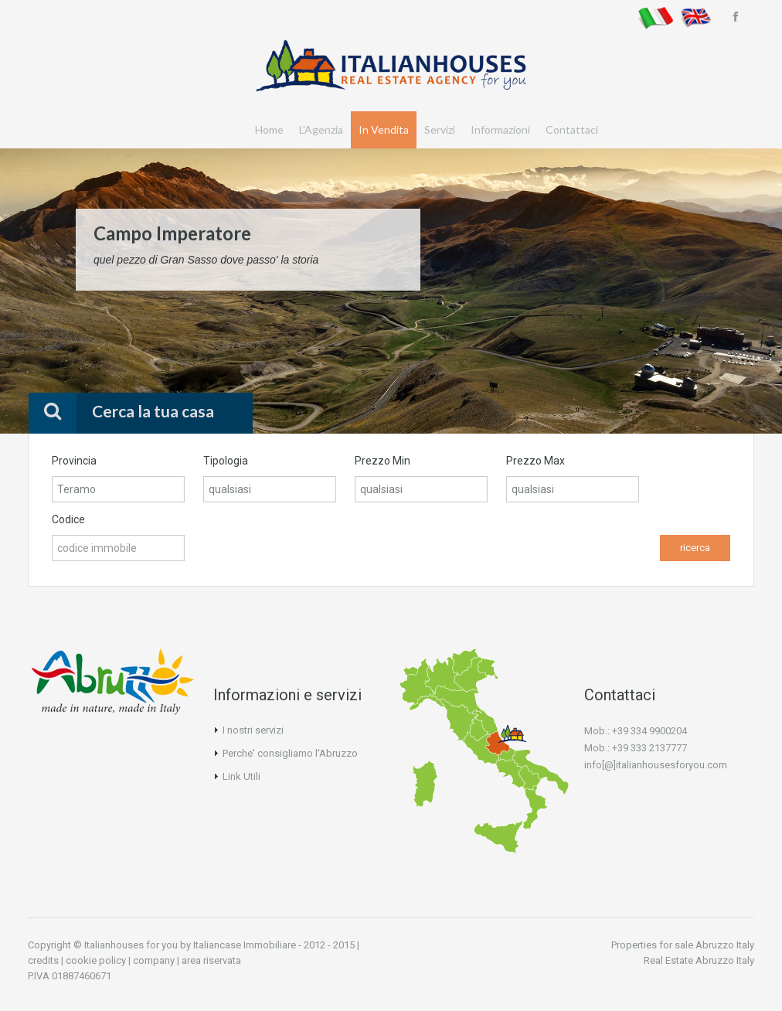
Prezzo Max (535, 460)
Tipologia (225, 460)
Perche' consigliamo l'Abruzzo (290, 753)
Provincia (74, 460)
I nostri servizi (253, 730)
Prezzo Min (382, 460)
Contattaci (572, 129)
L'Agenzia (321, 129)
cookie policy (96, 960)
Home (269, 129)
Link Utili (241, 776)
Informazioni (500, 129)
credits (43, 960)
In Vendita (384, 129)
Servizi (439, 129)
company (154, 960)
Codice (68, 519)
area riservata (211, 960)
